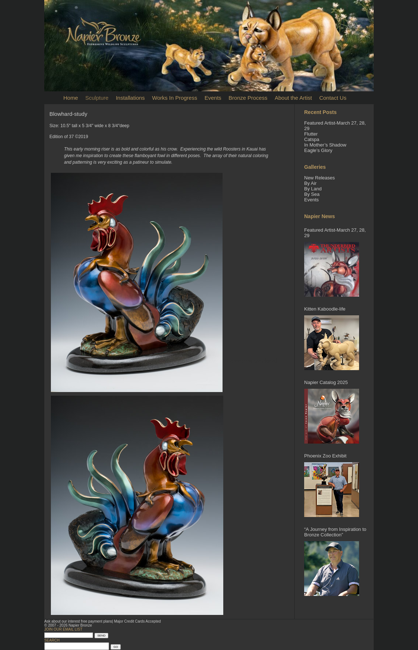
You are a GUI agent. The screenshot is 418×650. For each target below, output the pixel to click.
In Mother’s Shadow (325, 145)
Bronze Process (248, 98)
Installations (130, 98)
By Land (313, 188)
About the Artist (293, 98)
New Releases (319, 177)
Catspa (311, 139)
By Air (310, 183)
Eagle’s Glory (318, 150)
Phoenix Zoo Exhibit (325, 456)
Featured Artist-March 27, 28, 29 (335, 232)
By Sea (312, 194)
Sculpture (96, 98)
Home (70, 98)
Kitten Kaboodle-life (325, 309)
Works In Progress (174, 98)
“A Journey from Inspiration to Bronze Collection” (335, 532)
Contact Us (332, 98)
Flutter (311, 134)
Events (213, 98)
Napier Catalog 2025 (326, 382)
